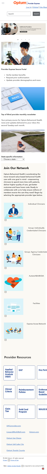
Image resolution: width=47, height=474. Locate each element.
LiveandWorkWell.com (16, 432)
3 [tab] (25, 39)
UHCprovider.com (14, 426)
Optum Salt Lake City (15, 444)
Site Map (43, 7)
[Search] (19, 14)
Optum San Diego (14, 438)
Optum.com (34, 432)
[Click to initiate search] (36, 14)
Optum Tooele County (16, 450)
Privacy (6, 460)
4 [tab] (29, 39)
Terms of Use (15, 460)
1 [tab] (18, 39)
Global (35, 7)
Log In (28, 7)
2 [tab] (21, 39)
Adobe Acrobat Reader (15, 466)
